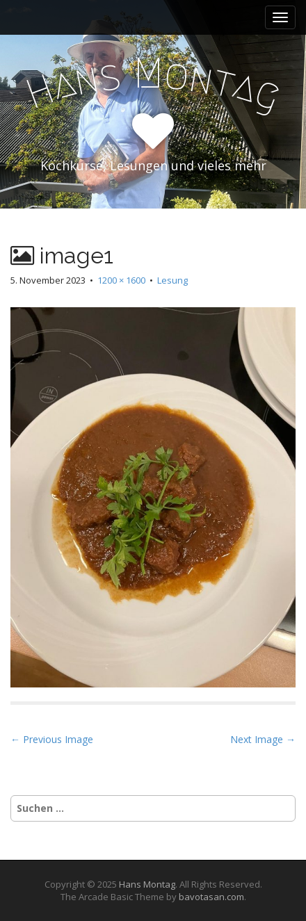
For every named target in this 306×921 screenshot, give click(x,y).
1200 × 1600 (121, 280)
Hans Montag (147, 884)
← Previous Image (51, 739)
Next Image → (263, 739)
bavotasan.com (211, 896)
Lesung (172, 280)
